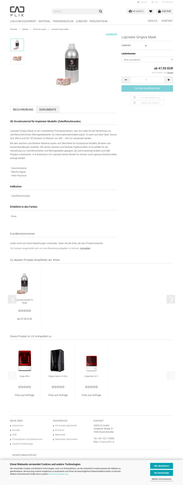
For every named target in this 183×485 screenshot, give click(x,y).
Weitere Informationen (161, 479)
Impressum (17, 425)
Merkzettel (168, 2)
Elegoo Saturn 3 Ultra (58, 376)
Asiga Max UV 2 (91, 376)
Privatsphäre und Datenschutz (27, 439)
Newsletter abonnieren (66, 439)
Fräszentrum (98, 21)
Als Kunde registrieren (66, 425)
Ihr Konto (59, 430)
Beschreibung (23, 109)
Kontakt (167, 20)
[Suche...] (100, 11)
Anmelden (85, 248)
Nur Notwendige (161, 473)
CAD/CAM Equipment (23, 21)
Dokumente (47, 109)
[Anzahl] (147, 80)
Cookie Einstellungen (22, 443)
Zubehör (81, 21)
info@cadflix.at (106, 441)
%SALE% (152, 20)
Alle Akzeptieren (161, 466)
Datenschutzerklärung (58, 474)
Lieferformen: (129, 53)
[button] (142, 2)
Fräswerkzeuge (63, 21)
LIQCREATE (111, 34)
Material (45, 21)
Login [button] (155, 2)
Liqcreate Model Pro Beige (24, 301)
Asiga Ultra (24, 376)
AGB (14, 434)
